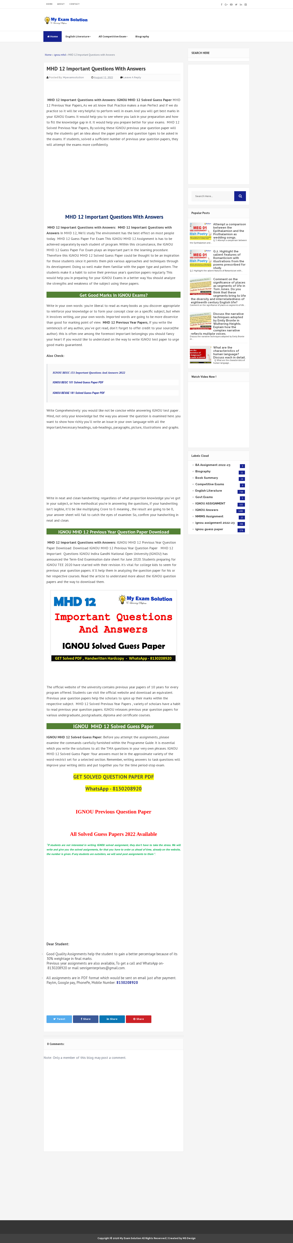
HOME (49, 4)
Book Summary (206, 478)
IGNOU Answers (206, 510)
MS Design (189, 1238)
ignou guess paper (209, 529)
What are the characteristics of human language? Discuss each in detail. (229, 352)
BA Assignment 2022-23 (212, 465)
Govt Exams (204, 497)
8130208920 (127, 982)
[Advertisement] (113, 180)
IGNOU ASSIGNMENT (210, 503)
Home (52, 36)
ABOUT (61, 4)
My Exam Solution (130, 1238)
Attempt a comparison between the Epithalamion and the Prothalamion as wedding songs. (229, 231)
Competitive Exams (209, 484)
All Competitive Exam (113, 36)
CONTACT (74, 4)
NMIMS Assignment (209, 516)
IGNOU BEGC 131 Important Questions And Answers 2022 (89, 372)
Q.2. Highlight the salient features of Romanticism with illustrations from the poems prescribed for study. (229, 260)
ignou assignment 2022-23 (215, 523)
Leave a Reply (132, 77)
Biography (142, 36)
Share (86, 1019)
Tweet (59, 1019)
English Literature (78, 36)
